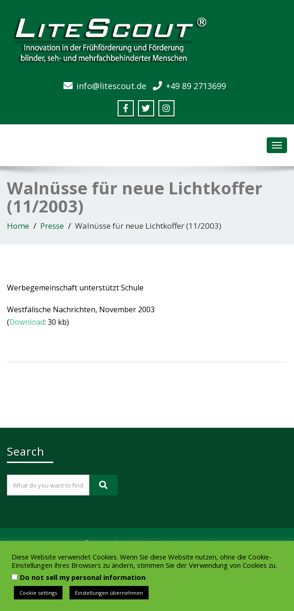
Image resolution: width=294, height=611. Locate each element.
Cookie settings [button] (38, 592)
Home (18, 225)
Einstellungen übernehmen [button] (109, 592)
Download (26, 322)
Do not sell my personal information (82, 577)
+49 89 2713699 (196, 85)
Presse (52, 225)
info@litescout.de (111, 85)
